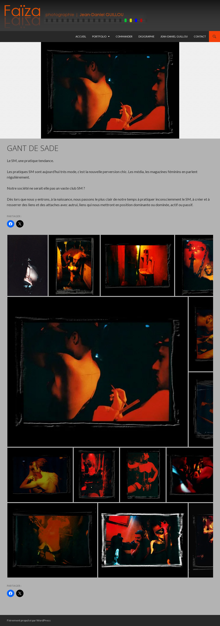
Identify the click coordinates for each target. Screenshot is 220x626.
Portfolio (99, 36)
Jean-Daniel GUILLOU (174, 36)
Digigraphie (146, 36)
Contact (200, 36)
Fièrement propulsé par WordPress (29, 620)
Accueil (81, 36)
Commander (124, 36)
